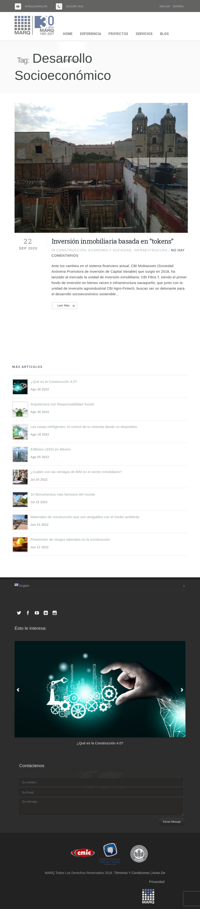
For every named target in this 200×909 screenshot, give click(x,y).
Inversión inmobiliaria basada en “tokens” (112, 241)
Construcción (71, 250)
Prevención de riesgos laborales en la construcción (70, 539)
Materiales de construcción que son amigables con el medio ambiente (85, 517)
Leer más (64, 305)
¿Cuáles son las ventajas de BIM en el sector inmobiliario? (76, 472)
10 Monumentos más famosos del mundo (63, 494)
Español (178, 6)
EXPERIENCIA (90, 34)
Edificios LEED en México (51, 449)
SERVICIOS (144, 34)
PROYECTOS (118, 34)
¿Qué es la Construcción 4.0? (54, 382)
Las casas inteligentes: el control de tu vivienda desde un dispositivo (84, 427)
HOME (68, 34)
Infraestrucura (150, 250)
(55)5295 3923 (74, 6)
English (165, 6)
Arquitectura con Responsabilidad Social (62, 404)
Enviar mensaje (172, 821)
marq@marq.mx (36, 6)
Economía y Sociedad (110, 250)
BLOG (164, 34)
